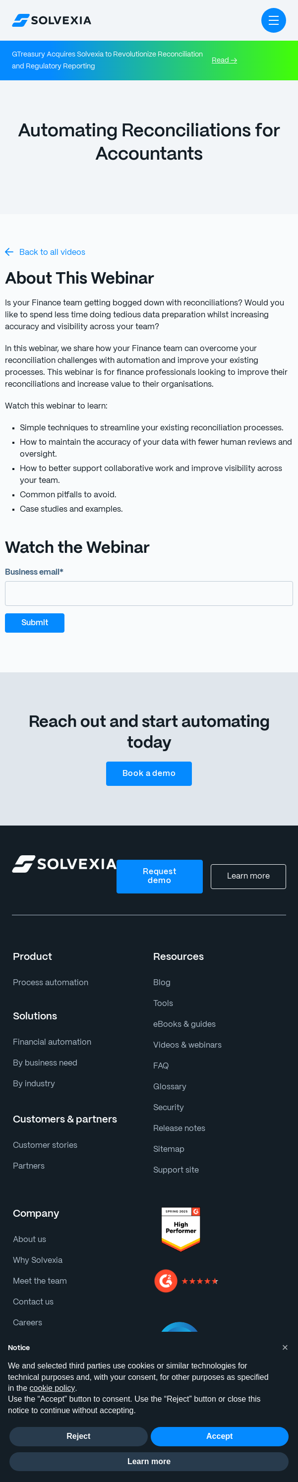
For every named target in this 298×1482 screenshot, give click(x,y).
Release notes (178, 1129)
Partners (28, 1166)
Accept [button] (219, 1436)
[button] (273, 20)
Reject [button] (78, 1436)
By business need (44, 1063)
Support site (174, 1170)
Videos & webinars (186, 1045)
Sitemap (167, 1149)
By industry (32, 1084)
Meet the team (38, 1281)
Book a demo (149, 774)
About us (28, 1240)
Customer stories (43, 1145)
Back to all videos (43, 252)
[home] (51, 20)
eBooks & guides (183, 1024)
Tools (162, 1004)
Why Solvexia (37, 1260)
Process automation (48, 983)
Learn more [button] (149, 1461)
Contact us (32, 1302)
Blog (161, 983)
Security (167, 1108)
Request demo (161, 876)
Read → (224, 60)
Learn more (249, 876)
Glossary (168, 1087)
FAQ (161, 1066)
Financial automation (49, 1042)
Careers (27, 1323)
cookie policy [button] (52, 1388)
